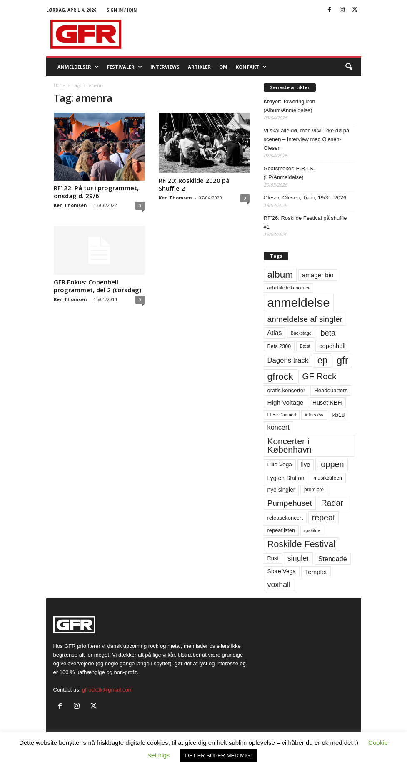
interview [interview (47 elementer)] (314, 414)
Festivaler (124, 67)
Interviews (165, 67)
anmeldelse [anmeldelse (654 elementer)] (298, 302)
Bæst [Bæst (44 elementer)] (305, 345)
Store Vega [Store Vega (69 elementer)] (281, 571)
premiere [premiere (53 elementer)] (314, 490)
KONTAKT (251, 67)
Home (59, 85)
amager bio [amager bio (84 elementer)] (318, 275)
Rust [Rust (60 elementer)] (273, 558)
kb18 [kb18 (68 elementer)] (338, 415)
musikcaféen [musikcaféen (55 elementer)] (327, 478)
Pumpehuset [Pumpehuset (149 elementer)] (289, 503)
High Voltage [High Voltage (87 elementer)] (285, 402)
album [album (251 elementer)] (280, 274)
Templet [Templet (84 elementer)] (316, 571)
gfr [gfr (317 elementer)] (342, 360)
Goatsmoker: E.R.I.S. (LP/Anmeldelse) (289, 172)
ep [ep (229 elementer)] (322, 360)
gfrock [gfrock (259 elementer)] (280, 376)
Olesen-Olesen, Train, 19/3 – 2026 (305, 197)
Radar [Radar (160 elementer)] (332, 503)
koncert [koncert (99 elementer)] (278, 427)
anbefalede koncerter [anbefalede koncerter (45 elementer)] (288, 287)
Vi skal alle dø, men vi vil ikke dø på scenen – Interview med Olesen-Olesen (307, 139)
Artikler (199, 67)
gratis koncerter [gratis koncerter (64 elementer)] (286, 390)
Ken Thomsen (70, 205)
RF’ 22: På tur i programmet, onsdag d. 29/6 (96, 192)
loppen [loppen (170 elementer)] (331, 464)
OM (223, 67)
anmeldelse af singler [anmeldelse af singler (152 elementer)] (305, 319)
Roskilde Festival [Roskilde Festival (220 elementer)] (301, 544)
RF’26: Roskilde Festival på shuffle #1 (305, 222)
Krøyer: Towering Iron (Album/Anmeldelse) (289, 105)
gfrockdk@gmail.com (107, 690)
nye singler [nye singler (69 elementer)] (281, 489)
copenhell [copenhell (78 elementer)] (332, 346)
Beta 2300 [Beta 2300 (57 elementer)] (279, 346)
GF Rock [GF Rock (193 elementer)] (319, 376)
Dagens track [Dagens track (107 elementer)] (288, 360)
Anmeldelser (78, 67)
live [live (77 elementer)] (305, 464)
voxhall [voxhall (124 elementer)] (279, 584)
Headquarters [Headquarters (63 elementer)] (330, 390)
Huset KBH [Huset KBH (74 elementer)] (327, 402)
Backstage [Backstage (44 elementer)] (301, 333)
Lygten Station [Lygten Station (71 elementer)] (286, 478)
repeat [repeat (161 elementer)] (323, 517)
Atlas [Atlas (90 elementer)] (274, 332)
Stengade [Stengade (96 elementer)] (332, 558)
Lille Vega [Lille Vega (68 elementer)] (279, 464)
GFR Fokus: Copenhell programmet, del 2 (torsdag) (97, 286)
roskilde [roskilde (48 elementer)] (312, 530)
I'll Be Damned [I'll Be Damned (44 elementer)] (281, 414)
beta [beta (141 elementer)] (327, 333)
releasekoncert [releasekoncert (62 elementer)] (285, 518)
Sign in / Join (122, 10)
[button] (349, 67)
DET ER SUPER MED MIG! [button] (218, 755)
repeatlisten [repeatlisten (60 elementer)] (281, 530)
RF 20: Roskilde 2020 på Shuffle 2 (194, 184)
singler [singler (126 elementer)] (298, 558)
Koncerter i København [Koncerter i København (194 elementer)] (289, 445)
